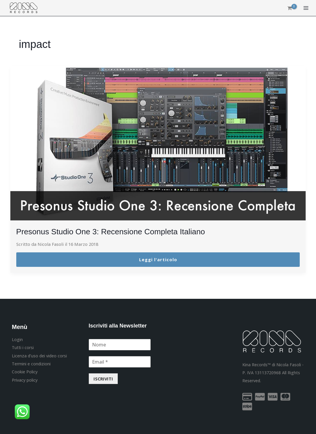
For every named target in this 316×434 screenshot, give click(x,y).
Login (17, 339)
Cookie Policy (25, 371)
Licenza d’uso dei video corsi (39, 355)
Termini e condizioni (31, 363)
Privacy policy (25, 379)
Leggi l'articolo (158, 259)
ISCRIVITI (103, 378)
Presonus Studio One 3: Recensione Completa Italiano (116, 231)
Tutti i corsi (23, 347)
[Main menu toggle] (306, 8)
